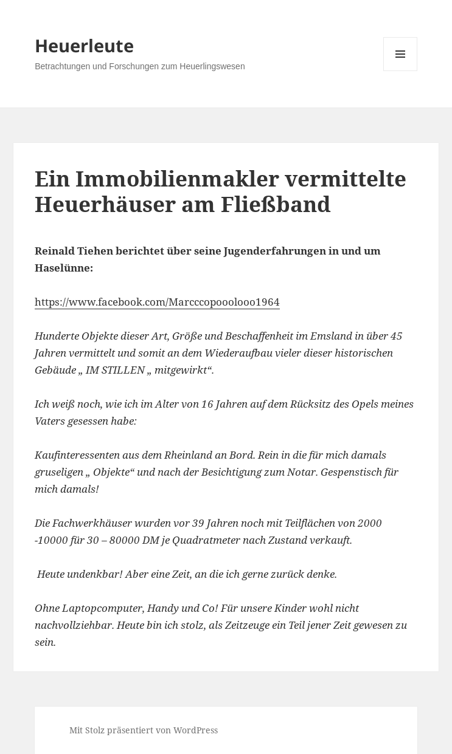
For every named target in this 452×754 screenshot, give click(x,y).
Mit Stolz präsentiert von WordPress (143, 730)
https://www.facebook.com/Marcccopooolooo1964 (157, 302)
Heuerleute (84, 45)
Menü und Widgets (400, 70)
